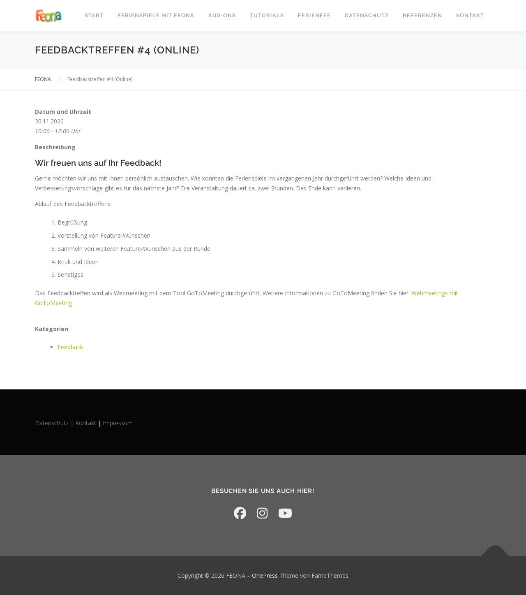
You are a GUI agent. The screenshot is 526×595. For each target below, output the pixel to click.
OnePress (265, 575)
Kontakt (470, 15)
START (94, 15)
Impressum (118, 423)
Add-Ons (222, 15)
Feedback (70, 347)
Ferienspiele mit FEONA (156, 15)
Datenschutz (367, 15)
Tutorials (267, 15)
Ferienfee (314, 15)
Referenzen (422, 15)
